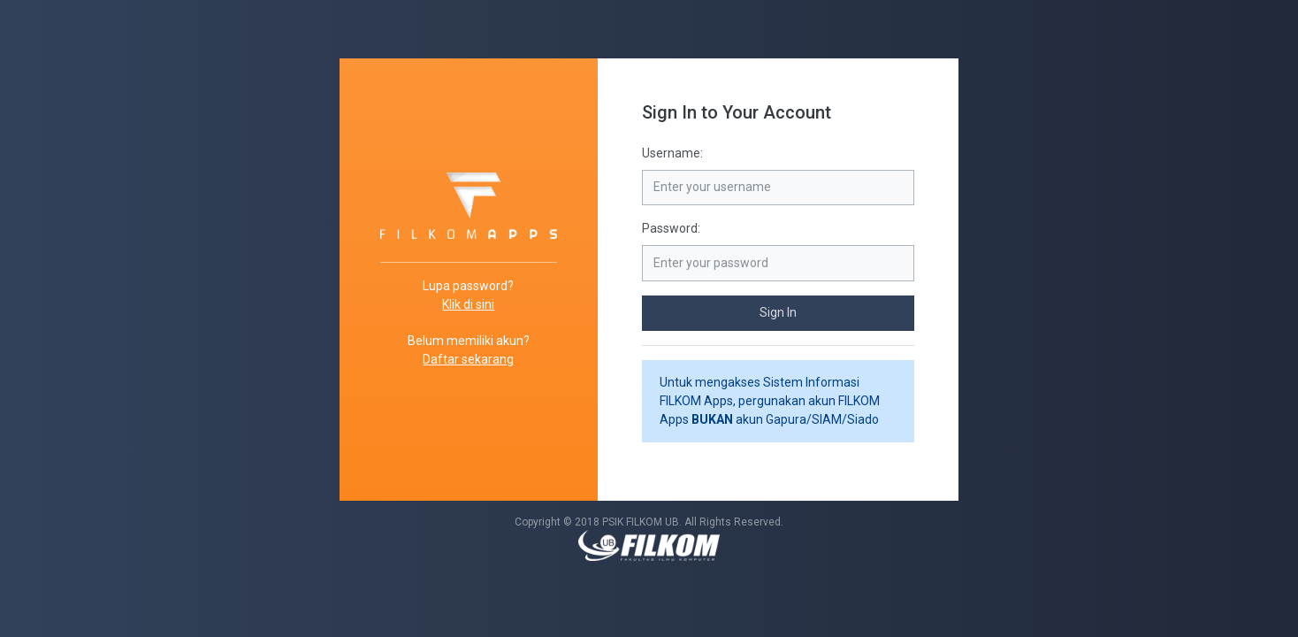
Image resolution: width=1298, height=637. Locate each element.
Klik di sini (468, 304)
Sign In (778, 312)
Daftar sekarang (468, 359)
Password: (671, 228)
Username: (672, 153)
